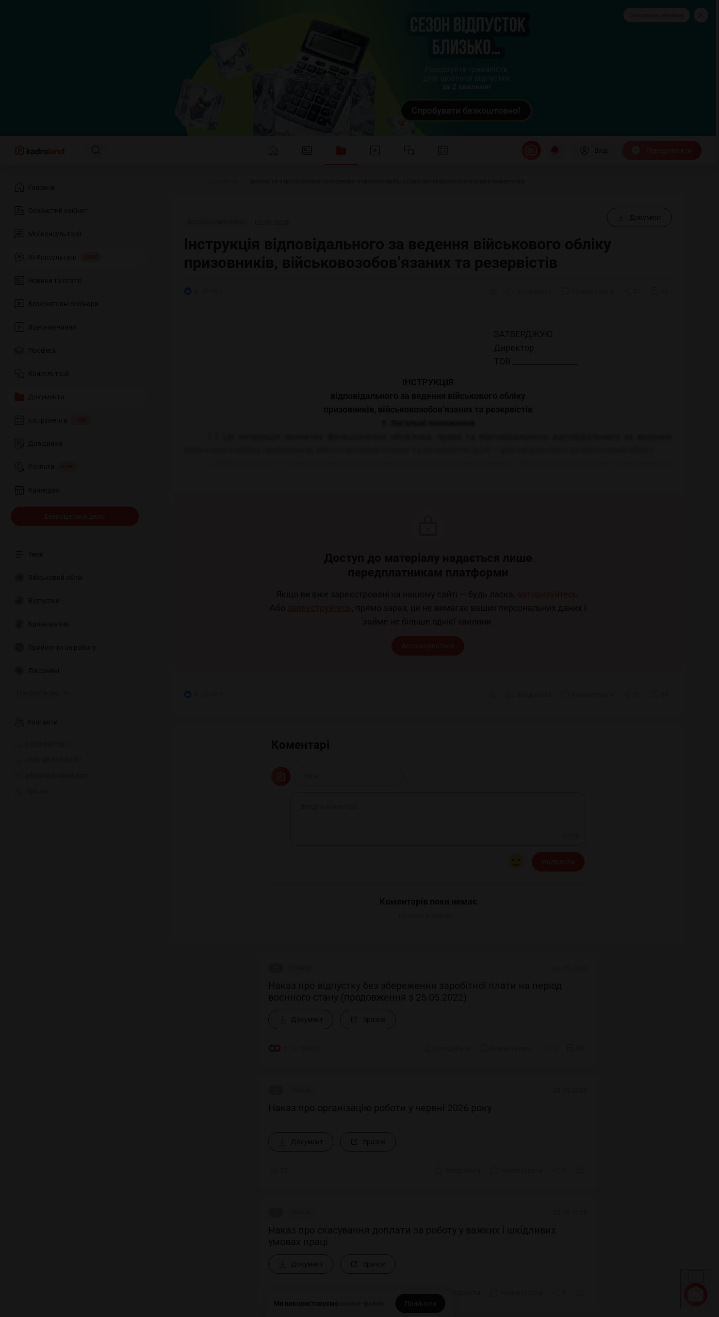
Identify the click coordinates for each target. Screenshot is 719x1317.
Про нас (32, 791)
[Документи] (221, 181)
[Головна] (181, 181)
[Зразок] (368, 1019)
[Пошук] (96, 150)
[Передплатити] (662, 150)
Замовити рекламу (656, 15)
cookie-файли (362, 1303)
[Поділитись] (632, 291)
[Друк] (493, 291)
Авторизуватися (428, 646)
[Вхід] (593, 150)
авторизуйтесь (547, 594)
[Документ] (639, 217)
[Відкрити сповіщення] (555, 150)
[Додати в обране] (659, 291)
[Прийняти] (420, 1303)
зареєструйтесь (319, 608)
